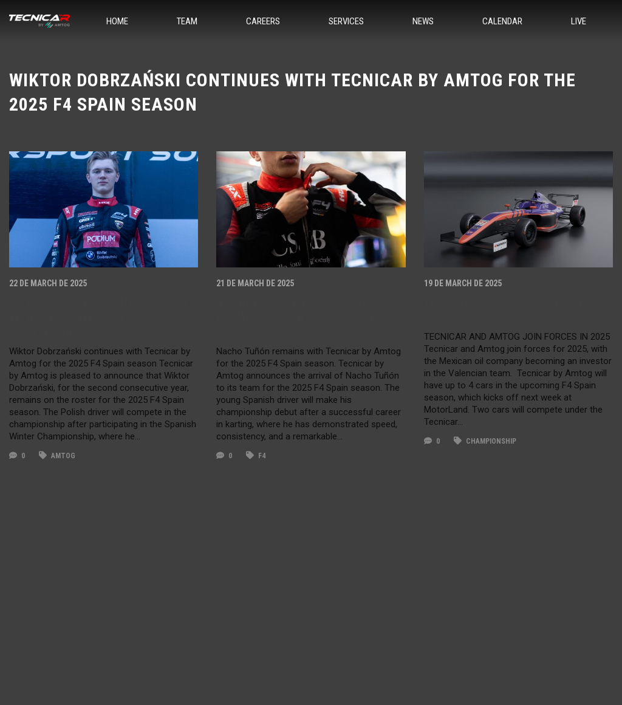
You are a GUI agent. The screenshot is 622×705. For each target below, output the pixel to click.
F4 (255, 456)
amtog (57, 456)
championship (485, 441)
